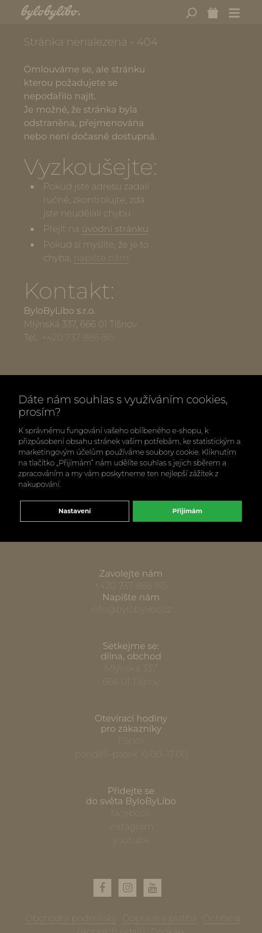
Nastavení (75, 511)
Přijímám (188, 511)
